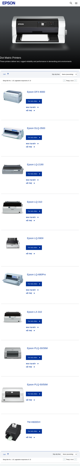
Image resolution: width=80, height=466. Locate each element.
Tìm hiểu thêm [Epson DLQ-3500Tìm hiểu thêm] (32, 137)
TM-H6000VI (33, 422)
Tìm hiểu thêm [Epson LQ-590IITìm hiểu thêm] (32, 247)
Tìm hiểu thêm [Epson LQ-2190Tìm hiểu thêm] (32, 174)
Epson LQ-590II (35, 238)
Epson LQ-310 (34, 202)
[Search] (71, 3)
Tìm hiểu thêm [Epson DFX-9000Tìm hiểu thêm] (32, 101)
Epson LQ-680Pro (36, 274)
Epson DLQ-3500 (36, 128)
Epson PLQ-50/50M (37, 384)
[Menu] (76, 3)
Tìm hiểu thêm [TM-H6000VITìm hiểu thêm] (32, 431)
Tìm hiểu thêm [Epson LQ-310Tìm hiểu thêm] (32, 211)
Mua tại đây (31, 107)
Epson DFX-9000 (36, 92)
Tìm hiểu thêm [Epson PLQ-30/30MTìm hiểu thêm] (32, 357)
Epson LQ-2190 (35, 164)
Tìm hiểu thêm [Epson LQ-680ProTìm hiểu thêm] (32, 284)
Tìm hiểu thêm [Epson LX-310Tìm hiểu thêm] (32, 321)
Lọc (4, 74)
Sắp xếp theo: (56, 74)
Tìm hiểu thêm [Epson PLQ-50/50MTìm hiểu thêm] (32, 394)
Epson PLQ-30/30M (37, 348)
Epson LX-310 (34, 312)
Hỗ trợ (29, 110)
